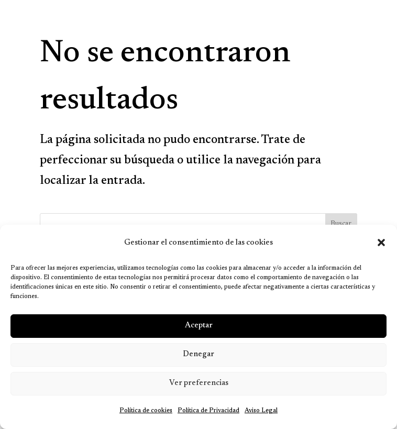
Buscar (340, 223)
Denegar (198, 354)
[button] (381, 242)
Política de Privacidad (208, 411)
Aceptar (199, 325)
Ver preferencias (198, 383)
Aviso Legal (261, 411)
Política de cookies (145, 411)
